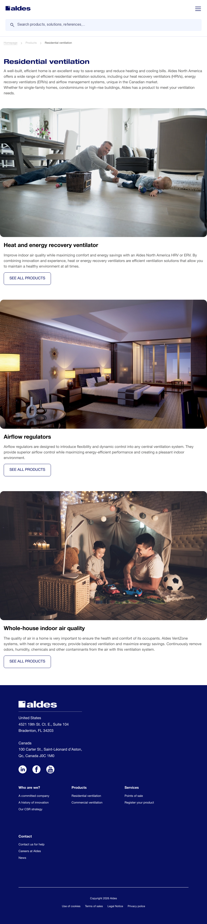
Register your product (139, 802)
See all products (27, 278)
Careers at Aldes (30, 851)
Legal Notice (115, 906)
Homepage (10, 43)
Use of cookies (71, 906)
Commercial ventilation (87, 802)
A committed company (34, 796)
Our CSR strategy (30, 809)
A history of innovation (34, 802)
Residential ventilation (86, 796)
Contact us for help (31, 844)
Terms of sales (94, 906)
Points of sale (134, 796)
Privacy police (136, 906)
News (22, 858)
